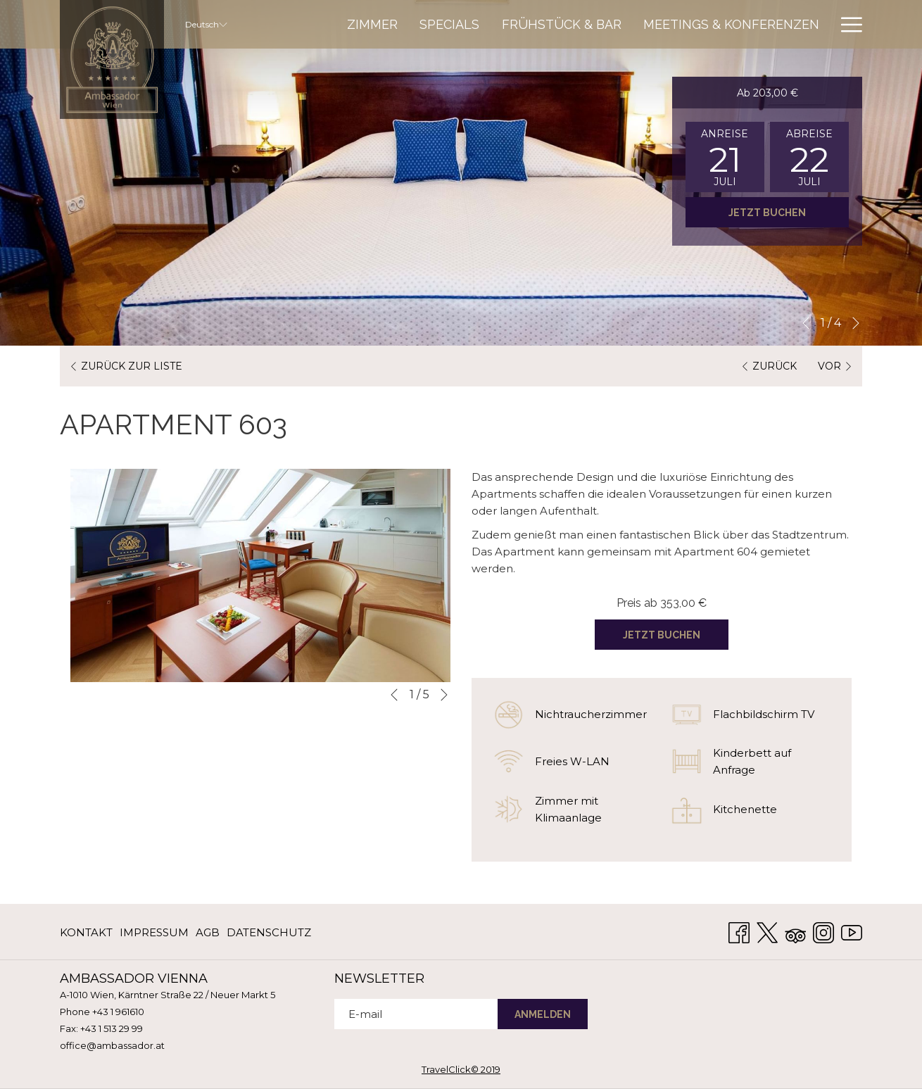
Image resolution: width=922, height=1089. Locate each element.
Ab (767, 93)
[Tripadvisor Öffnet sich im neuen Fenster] (795, 931)
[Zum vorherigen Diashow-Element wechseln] (806, 323)
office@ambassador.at (112, 1045)
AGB (208, 932)
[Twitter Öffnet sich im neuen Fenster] (767, 931)
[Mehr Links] (846, 24)
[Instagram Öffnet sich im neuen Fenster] (823, 931)
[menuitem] (372, 24)
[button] (725, 157)
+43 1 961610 (118, 1011)
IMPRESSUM (154, 932)
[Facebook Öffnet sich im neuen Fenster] (739, 931)
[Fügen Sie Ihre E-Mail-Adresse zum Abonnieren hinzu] (416, 1014)
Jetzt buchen (767, 212)
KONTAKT (86, 932)
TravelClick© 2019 (461, 1069)
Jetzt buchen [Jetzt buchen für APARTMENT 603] (661, 635)
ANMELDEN (542, 1014)
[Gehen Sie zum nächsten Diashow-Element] (856, 323)
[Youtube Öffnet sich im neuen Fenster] (851, 931)
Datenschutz (269, 932)
